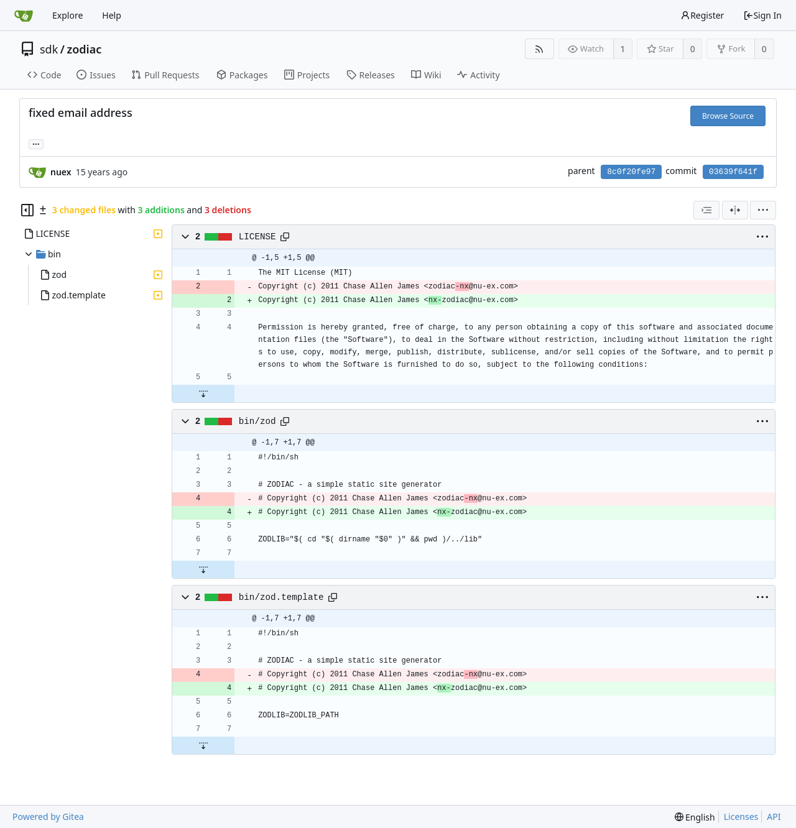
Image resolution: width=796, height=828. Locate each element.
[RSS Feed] (539, 49)
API (773, 816)
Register (702, 15)
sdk (49, 49)
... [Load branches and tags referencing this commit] (36, 143)
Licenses (741, 816)
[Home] (23, 15)
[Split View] (735, 210)
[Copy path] (285, 237)
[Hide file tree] (27, 210)
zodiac (84, 49)
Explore (67, 15)
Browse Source (728, 116)
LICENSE (257, 237)
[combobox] (706, 210)
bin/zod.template (281, 597)
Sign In (762, 15)
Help (111, 15)
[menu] (763, 210)
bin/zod (257, 421)
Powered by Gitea (48, 816)
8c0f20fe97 (631, 172)
